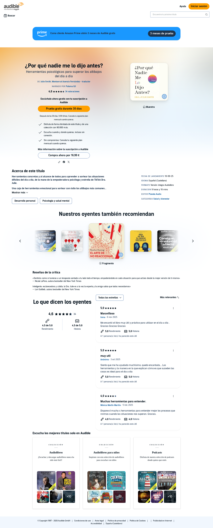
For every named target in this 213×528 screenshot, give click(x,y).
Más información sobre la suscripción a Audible (63, 149)
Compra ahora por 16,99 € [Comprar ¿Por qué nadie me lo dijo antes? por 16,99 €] (63, 155)
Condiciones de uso (82, 521)
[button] (59, 162)
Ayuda (183, 6)
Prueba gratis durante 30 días (64, 108)
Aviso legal (99, 521)
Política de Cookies (138, 521)
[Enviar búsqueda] (206, 14)
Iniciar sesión (199, 6)
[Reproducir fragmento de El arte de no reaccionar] (106, 263)
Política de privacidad (117, 521)
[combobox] (179, 14)
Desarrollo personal (24, 201)
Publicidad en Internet (162, 521)
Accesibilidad (96, 523)
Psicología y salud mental (55, 201)
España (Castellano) (114, 523)
